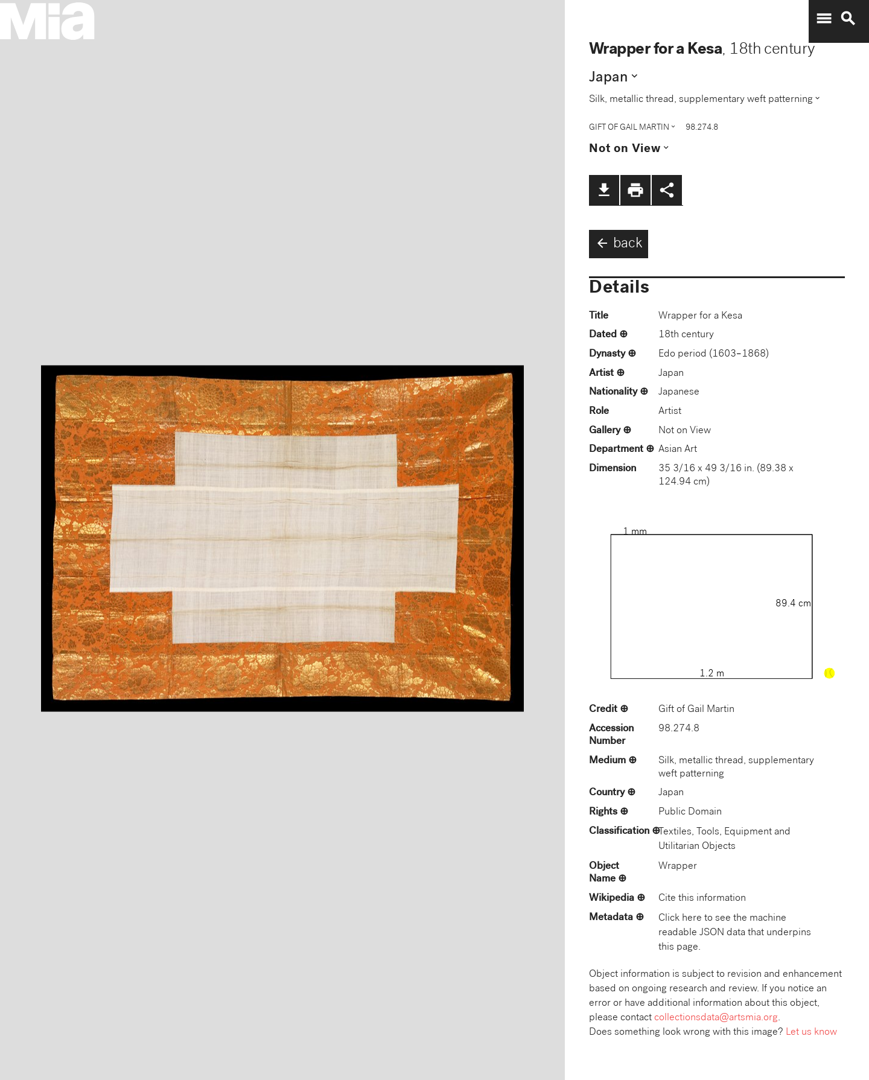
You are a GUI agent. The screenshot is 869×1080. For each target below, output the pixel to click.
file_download (604, 190)
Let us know (811, 1033)
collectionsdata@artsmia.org (716, 1018)
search (848, 19)
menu (824, 19)
